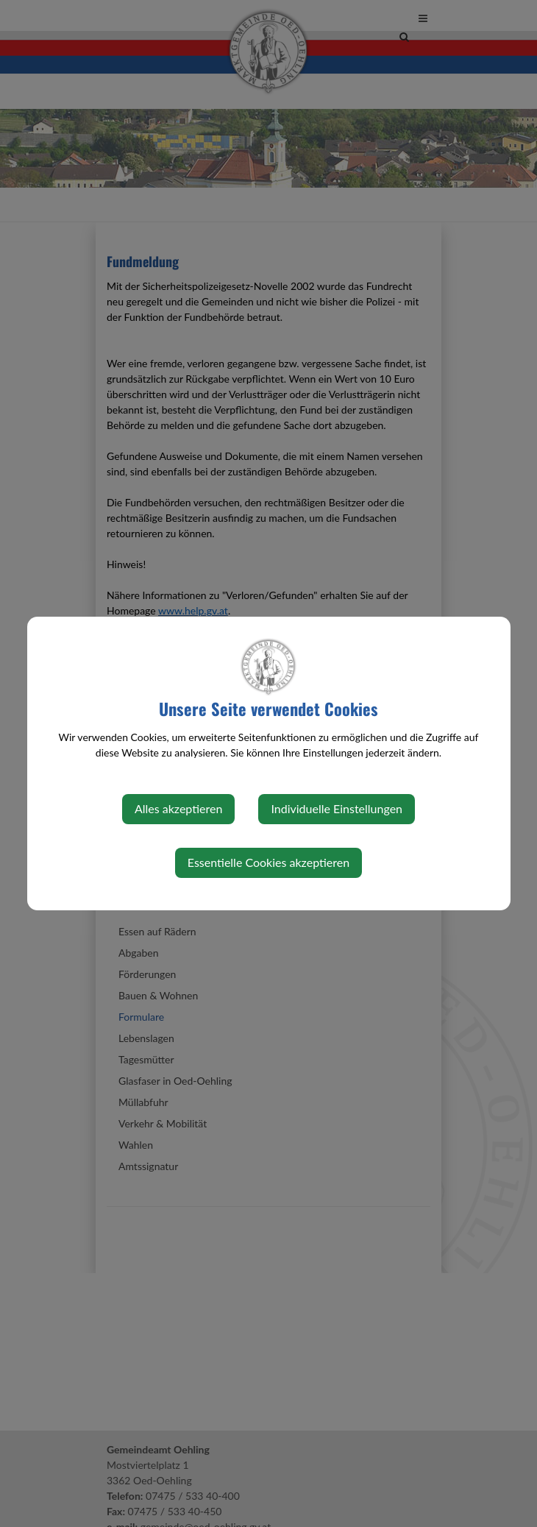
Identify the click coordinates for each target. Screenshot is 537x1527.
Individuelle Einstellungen (336, 808)
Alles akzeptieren (178, 808)
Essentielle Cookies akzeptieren (268, 862)
